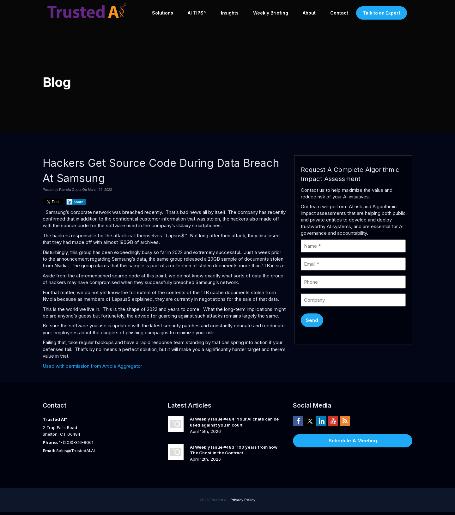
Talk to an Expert (381, 12)
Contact (339, 12)
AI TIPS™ (197, 12)
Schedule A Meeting (353, 441)
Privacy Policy (242, 500)
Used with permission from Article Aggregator (92, 366)
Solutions (162, 12)
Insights (230, 12)
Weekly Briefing (270, 12)
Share (74, 202)
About (309, 12)
